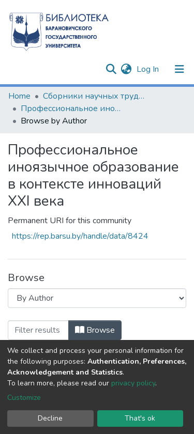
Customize (24, 397)
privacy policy (133, 383)
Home (19, 96)
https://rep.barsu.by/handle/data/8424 (80, 236)
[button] (126, 69)
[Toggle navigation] (179, 69)
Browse (95, 330)
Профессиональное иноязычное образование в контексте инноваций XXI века (72, 108)
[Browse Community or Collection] (97, 298)
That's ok (140, 418)
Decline (50, 418)
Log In (149, 69)
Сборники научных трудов (94, 96)
